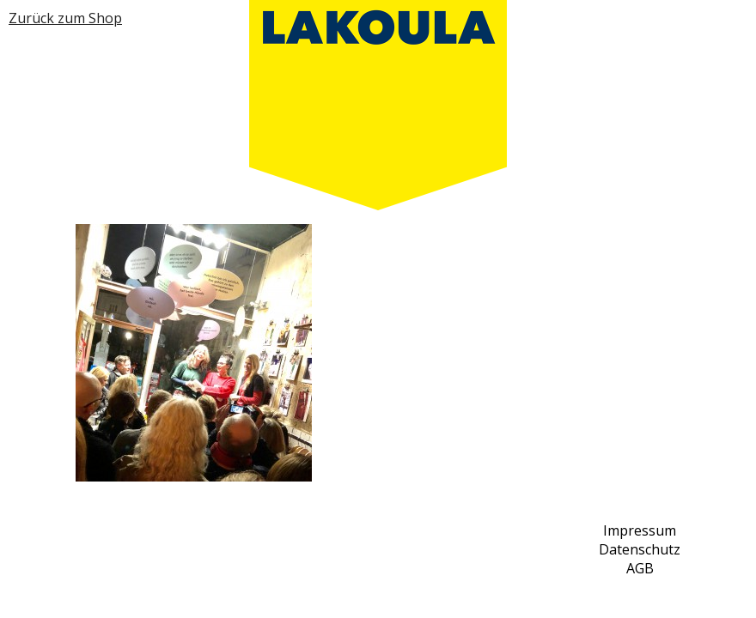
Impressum (639, 530)
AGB (640, 568)
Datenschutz (639, 549)
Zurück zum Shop (65, 18)
